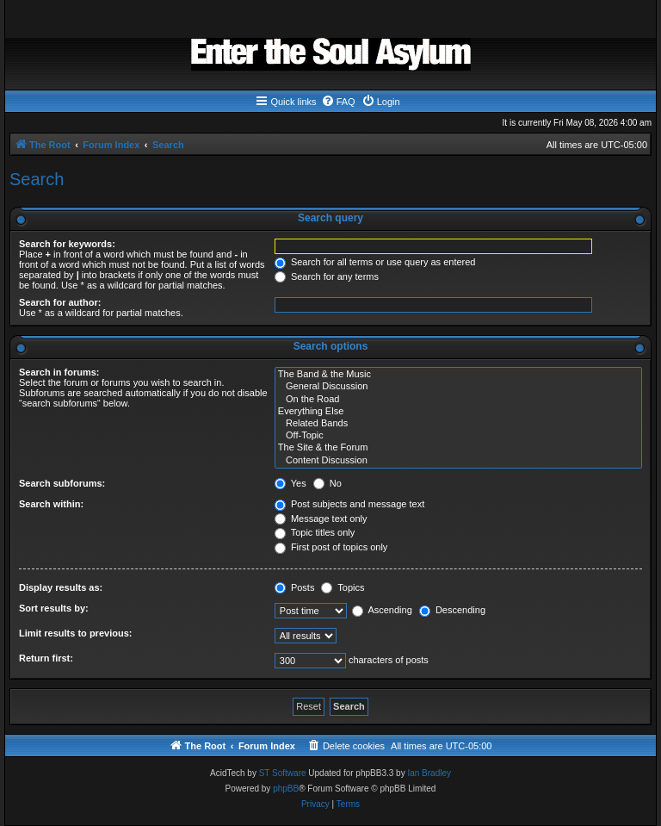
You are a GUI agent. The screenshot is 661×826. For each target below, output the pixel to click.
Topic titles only (315, 532)
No (327, 483)
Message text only (321, 518)
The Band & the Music (458, 375)
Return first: (46, 658)
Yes (290, 483)
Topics (342, 587)
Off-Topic (458, 436)
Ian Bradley (429, 773)
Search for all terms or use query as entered (375, 262)
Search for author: (60, 302)
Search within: (51, 504)
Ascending (382, 610)
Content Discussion (458, 461)
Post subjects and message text (349, 504)
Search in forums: (59, 372)
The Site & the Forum (458, 448)
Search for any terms (327, 276)
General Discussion (458, 387)
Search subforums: (62, 483)
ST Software (282, 773)
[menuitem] (338, 101)
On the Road (458, 400)
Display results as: (60, 587)
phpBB (286, 788)
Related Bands (458, 424)
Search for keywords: (67, 244)
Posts (295, 587)
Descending (452, 610)
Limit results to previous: (75, 633)
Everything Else (458, 412)
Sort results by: (54, 608)
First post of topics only (331, 547)
